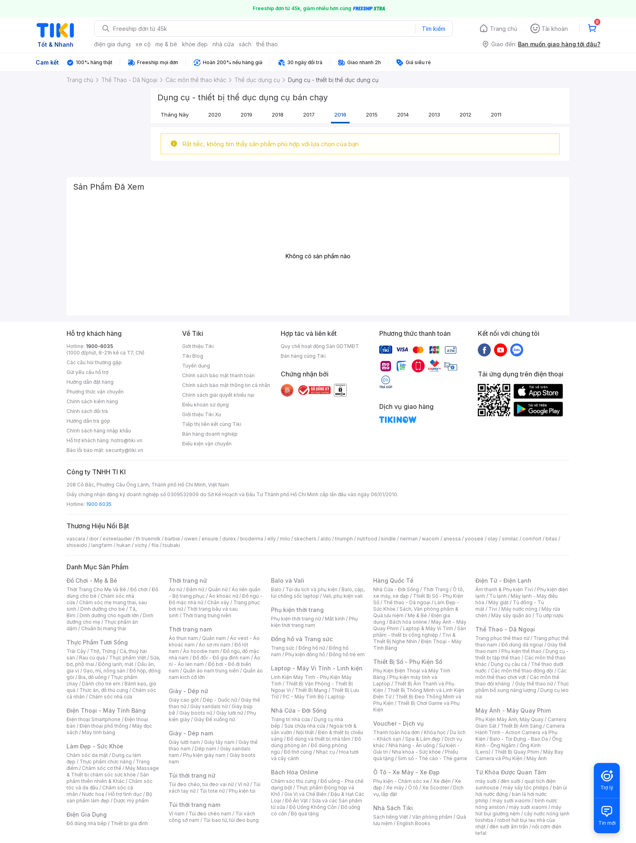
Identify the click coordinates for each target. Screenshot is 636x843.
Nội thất (305, 732)
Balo (276, 589)
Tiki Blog (192, 356)
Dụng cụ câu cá (509, 664)
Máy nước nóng (519, 609)
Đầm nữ (195, 589)
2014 (403, 114)
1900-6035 (99, 346)
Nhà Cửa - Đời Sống (299, 710)
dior (94, 539)
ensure (210, 539)
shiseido (77, 545)
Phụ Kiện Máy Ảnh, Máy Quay (509, 719)
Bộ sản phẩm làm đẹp (109, 797)
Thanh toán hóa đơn (396, 732)
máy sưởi (485, 781)
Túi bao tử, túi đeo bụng (231, 820)
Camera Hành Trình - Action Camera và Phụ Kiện (520, 732)
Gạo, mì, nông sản (104, 671)
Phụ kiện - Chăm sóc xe (401, 781)
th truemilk (148, 539)
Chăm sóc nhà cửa (110, 697)
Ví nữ (243, 784)
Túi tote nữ (212, 791)
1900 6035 (99, 504)
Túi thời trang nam (194, 804)
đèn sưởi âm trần (509, 827)
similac (510, 539)
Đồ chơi (139, 589)
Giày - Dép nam (191, 733)
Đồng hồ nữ (312, 648)
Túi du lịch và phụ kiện (311, 589)
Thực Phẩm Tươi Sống (97, 642)
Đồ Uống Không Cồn (313, 807)
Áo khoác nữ (223, 596)
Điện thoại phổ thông (104, 726)
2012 (465, 114)
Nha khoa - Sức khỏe (416, 752)
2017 (309, 114)
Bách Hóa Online (294, 772)
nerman (409, 539)
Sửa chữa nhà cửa (304, 726)
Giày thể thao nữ (534, 684)
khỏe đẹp (195, 44)
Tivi (492, 609)
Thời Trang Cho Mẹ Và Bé (96, 589)
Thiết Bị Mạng (311, 690)
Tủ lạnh (498, 596)
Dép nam (205, 749)
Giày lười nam (184, 742)
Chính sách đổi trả (87, 411)
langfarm (101, 545)
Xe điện (442, 781)
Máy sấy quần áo (511, 615)
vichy (141, 545)
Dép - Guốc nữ (220, 700)
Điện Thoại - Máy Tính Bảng (106, 710)
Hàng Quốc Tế (393, 580)
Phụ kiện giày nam (204, 755)
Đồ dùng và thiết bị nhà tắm (318, 739)
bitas (551, 539)
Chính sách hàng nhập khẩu (99, 431)
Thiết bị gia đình (129, 823)
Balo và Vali (287, 580)
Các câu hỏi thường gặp (94, 362)
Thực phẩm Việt (127, 658)
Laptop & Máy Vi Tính (428, 628)
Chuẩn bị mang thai (103, 628)
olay (493, 539)
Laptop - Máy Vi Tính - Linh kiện (317, 668)
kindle (388, 539)
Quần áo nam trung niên (211, 671)
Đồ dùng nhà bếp (87, 823)
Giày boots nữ (195, 713)
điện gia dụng (112, 44)
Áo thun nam (183, 638)
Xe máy (395, 788)
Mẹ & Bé (417, 615)
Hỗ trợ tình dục (125, 794)
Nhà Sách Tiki (393, 807)
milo (285, 539)
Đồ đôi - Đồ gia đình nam (221, 658)
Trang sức (282, 648)
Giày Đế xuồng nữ (214, 719)
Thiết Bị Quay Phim (516, 752)
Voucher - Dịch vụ (398, 723)
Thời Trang (436, 589)
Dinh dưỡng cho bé (102, 609)
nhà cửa (223, 44)
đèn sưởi (510, 781)
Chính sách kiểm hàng (92, 401)
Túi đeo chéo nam (210, 814)
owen (191, 539)
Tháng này (175, 114)
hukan (123, 545)
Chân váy (218, 602)
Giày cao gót (184, 700)
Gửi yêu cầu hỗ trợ (87, 372)
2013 (434, 114)
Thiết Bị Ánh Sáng (521, 726)
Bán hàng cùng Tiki (303, 356)
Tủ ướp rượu (549, 615)
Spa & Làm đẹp (422, 739)
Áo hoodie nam (201, 651)
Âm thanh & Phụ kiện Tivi (504, 589)
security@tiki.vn (124, 450)
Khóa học (435, 732)
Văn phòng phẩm (432, 817)
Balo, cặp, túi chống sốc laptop (318, 592)
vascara (76, 539)
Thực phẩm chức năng (106, 762)
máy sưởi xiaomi (528, 807)
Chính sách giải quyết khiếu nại (218, 395)
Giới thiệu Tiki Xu (201, 414)
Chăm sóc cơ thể (101, 768)
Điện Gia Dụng (87, 814)
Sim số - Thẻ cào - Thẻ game (432, 758)
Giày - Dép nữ (188, 690)
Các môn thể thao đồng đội (522, 671)
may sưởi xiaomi (511, 801)
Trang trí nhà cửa (290, 719)
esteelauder (117, 539)
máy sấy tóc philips (526, 788)
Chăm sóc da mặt (87, 755)
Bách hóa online (408, 622)
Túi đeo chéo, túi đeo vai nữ (201, 784)
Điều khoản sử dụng (205, 405)
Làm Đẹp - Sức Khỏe (95, 746)
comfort (531, 539)
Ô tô (413, 788)
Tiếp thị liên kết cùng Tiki (211, 424)
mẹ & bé (166, 44)
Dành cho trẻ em (101, 684)
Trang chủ (503, 28)
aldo (325, 539)
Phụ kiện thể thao (521, 651)
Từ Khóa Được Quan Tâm (510, 772)
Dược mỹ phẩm (131, 801)
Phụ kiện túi (242, 791)
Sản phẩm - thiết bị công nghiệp (419, 631)
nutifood (367, 539)
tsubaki (171, 545)
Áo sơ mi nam (214, 645)
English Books (413, 823)
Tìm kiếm (433, 28)
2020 (214, 114)
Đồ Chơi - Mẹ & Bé (92, 580)
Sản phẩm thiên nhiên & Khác (108, 778)
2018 (278, 114)
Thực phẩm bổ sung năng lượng (522, 687)
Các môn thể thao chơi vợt (521, 674)
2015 (372, 114)
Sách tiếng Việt (390, 817)
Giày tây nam (219, 742)
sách (245, 44)
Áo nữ (175, 589)
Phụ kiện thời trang (297, 609)
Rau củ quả (92, 658)
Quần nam (214, 638)
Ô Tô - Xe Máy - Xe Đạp (406, 772)
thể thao (267, 44)
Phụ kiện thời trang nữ (296, 619)
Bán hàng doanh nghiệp (210, 434)
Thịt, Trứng (103, 651)
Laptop (336, 697)
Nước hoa (93, 794)
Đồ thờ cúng (298, 752)
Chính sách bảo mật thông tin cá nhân (226, 385)
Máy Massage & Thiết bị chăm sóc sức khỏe (113, 771)
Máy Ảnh (536, 758)
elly (271, 539)
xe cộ (142, 44)
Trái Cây (76, 651)
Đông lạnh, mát (115, 664)
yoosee (474, 539)
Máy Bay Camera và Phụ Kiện (519, 755)
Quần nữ (218, 589)
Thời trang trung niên (207, 615)
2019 (246, 114)
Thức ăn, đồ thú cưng (104, 690)
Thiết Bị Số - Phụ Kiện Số (407, 661)
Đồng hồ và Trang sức (302, 638)
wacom (430, 539)
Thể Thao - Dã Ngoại (505, 629)
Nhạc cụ (325, 752)
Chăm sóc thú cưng (293, 781)
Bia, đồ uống (92, 677)
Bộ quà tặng (305, 814)
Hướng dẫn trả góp (88, 421)
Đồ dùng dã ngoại (522, 645)
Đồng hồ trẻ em (347, 654)
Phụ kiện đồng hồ (305, 654)
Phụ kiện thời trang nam (314, 622)
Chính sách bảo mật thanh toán (218, 375)
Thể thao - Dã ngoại (406, 602)
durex (229, 539)
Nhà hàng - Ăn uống (412, 745)
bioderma (251, 539)
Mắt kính (335, 619)
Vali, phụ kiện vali (343, 596)
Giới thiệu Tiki (198, 346)
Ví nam (177, 814)
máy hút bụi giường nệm (518, 810)
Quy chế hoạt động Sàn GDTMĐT (320, 346)
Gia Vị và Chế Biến (305, 794)
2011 (496, 114)
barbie (172, 539)
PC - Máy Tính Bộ (303, 697)
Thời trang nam (190, 629)
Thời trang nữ (188, 580)
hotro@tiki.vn (126, 440)
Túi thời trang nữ (192, 775)
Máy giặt (498, 602)
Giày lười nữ (229, 713)
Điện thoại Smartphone (93, 719)
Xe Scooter (435, 788)
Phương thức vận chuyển (95, 392)
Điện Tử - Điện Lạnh (503, 580)
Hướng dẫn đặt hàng (90, 382)
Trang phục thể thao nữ (502, 638)
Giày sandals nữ (209, 706)
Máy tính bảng (98, 732)
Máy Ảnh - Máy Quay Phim (513, 710)
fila (155, 545)
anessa (452, 539)
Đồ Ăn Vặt (296, 801)
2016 (340, 114)
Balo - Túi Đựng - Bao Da (519, 739)
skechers (305, 539)
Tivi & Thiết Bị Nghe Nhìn (414, 638)
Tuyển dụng (196, 366)
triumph (344, 539)
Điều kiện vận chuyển (207, 444)
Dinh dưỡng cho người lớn (109, 615)
